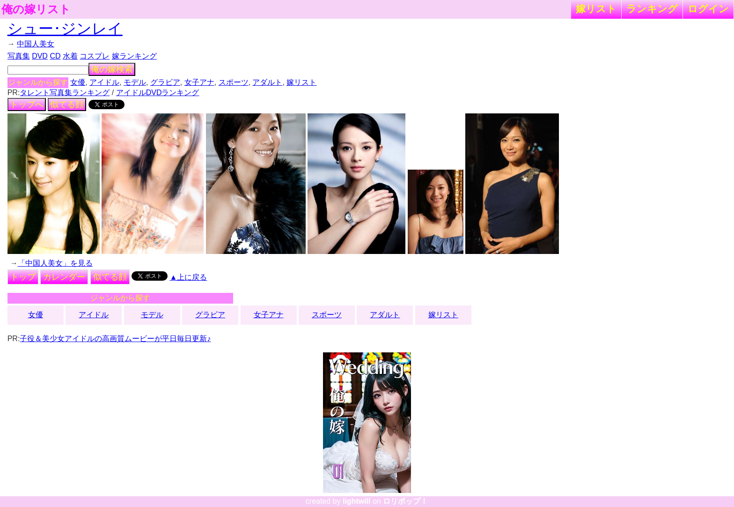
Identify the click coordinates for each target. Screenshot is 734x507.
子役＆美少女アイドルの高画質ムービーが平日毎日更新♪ (115, 339)
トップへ (27, 104)
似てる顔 (67, 104)
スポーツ (234, 82)
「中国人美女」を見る (55, 263)
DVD (40, 56)
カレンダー (64, 277)
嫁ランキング (134, 56)
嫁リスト (596, 8)
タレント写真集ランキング (65, 93)
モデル (135, 82)
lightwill (357, 501)
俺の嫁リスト (36, 9)
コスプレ (95, 56)
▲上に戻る (188, 277)
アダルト (267, 82)
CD (55, 56)
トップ (23, 277)
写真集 (18, 56)
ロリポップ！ (405, 501)
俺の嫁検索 (112, 69)
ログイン (708, 8)
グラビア (165, 82)
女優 (77, 82)
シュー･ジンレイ (65, 28)
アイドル (104, 82)
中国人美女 (35, 44)
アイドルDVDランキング (157, 93)
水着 (70, 56)
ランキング (652, 8)
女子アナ (199, 82)
